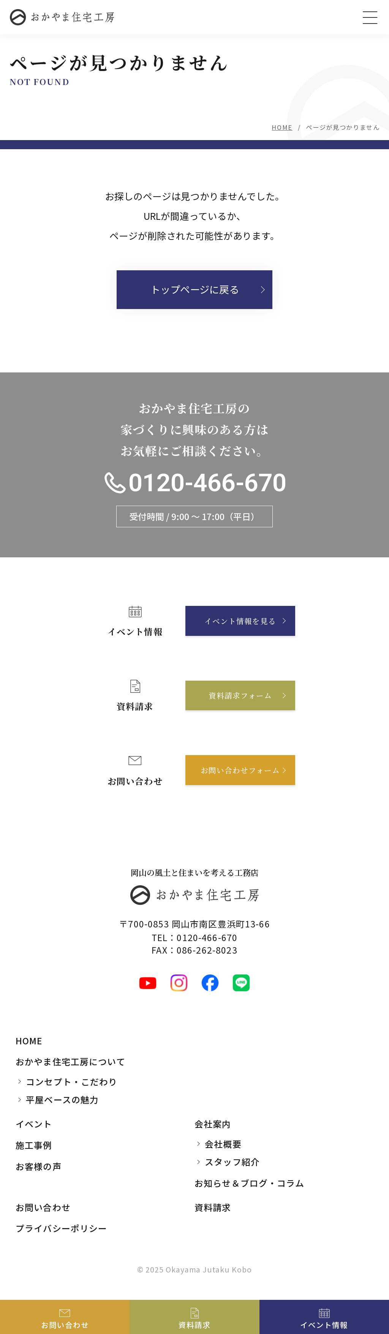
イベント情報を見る (240, 620)
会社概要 (223, 1143)
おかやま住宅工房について (70, 1061)
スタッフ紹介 (232, 1161)
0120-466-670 (207, 482)
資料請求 (212, 1207)
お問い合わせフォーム (240, 770)
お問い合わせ (43, 1207)
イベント (34, 1123)
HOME (282, 127)
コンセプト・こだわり (71, 1081)
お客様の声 (39, 1166)
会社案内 (212, 1123)
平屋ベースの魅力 (62, 1099)
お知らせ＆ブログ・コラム (249, 1182)
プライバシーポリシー (61, 1228)
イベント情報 (324, 1324)
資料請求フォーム (240, 695)
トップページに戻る (194, 289)
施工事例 (34, 1144)
